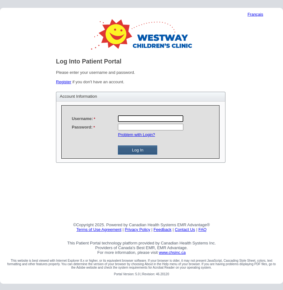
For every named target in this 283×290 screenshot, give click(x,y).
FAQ (202, 229)
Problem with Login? (136, 134)
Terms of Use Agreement (98, 229)
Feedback (162, 229)
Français (255, 14)
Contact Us (185, 229)
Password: (82, 127)
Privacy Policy (137, 229)
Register (63, 81)
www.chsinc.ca (172, 252)
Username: (82, 118)
